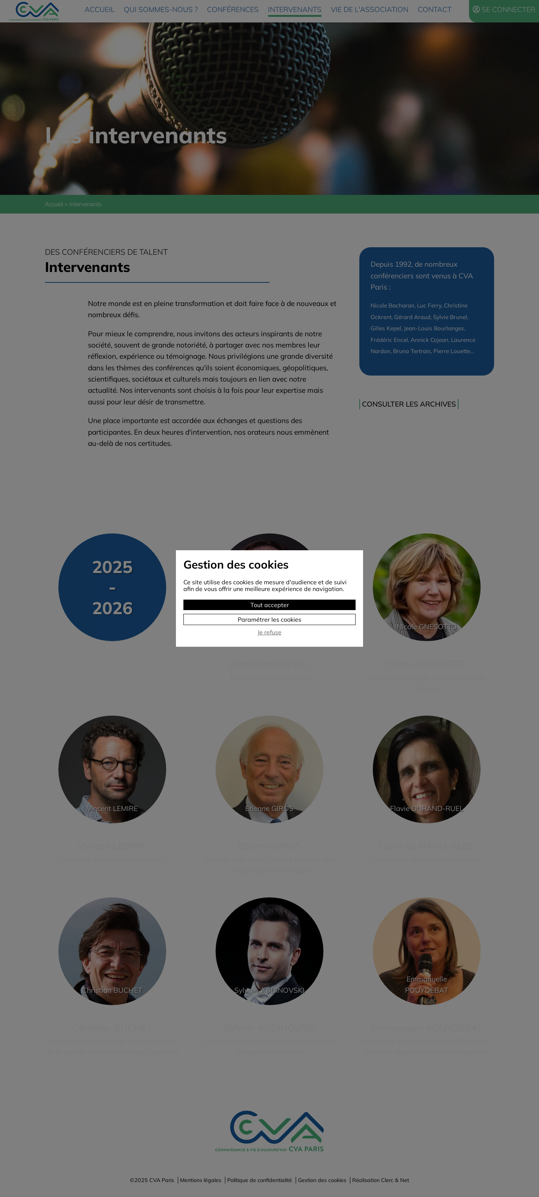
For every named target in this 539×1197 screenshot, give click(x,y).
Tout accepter (269, 605)
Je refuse (269, 632)
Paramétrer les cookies (269, 619)
